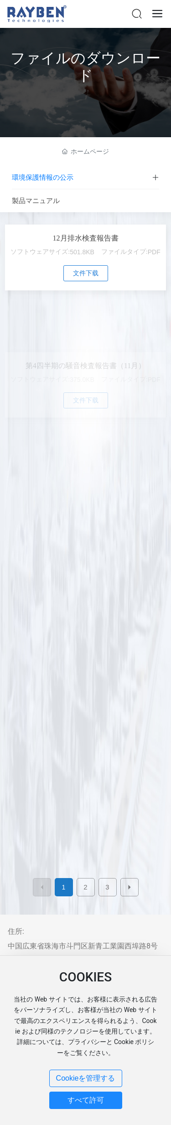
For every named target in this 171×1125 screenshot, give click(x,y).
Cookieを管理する (85, 1078)
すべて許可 (85, 1100)
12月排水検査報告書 (86, 238)
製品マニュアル (36, 201)
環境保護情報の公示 (42, 177)
